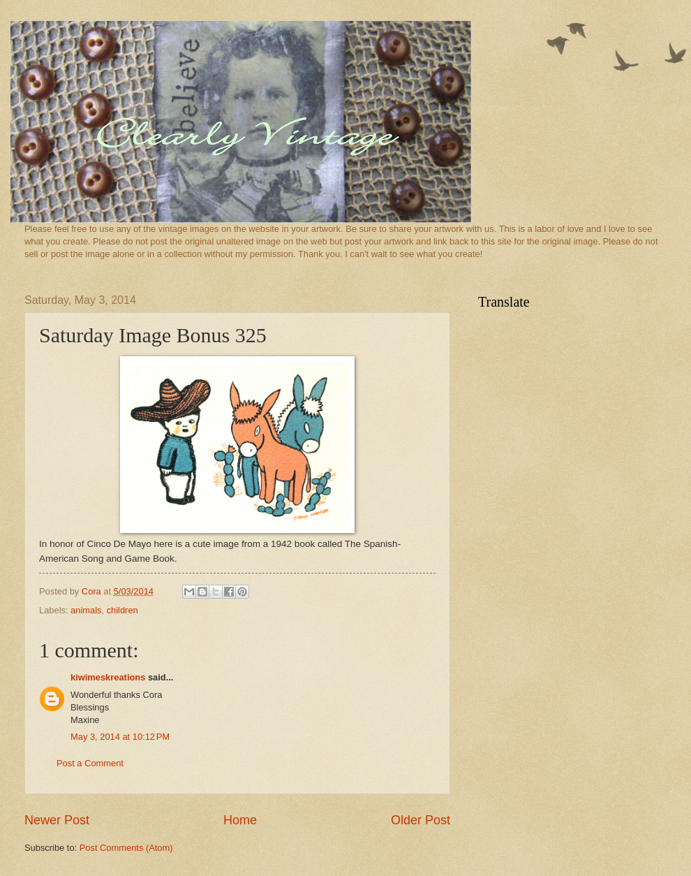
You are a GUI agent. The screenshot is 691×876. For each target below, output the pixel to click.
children (122, 610)
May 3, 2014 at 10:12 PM (120, 736)
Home (240, 820)
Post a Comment (90, 763)
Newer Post (56, 820)
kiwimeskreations (107, 677)
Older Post (420, 820)
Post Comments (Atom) (126, 847)
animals (85, 610)
